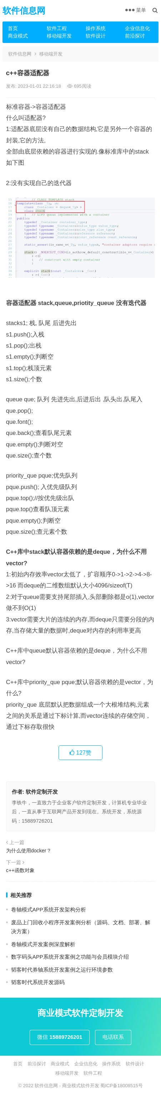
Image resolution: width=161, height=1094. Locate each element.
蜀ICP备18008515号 (121, 1085)
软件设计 (96, 36)
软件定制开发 (42, 792)
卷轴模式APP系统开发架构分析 (48, 909)
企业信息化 (137, 28)
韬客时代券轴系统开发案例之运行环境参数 (62, 970)
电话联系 (113, 1037)
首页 (13, 28)
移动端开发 (59, 36)
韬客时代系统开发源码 (38, 982)
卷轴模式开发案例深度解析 (43, 944)
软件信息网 (23, 10)
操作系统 (96, 28)
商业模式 (18, 36)
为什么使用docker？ (28, 850)
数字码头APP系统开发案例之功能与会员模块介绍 (70, 957)
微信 (59, 1037)
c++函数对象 (20, 870)
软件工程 (57, 28)
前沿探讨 (135, 36)
